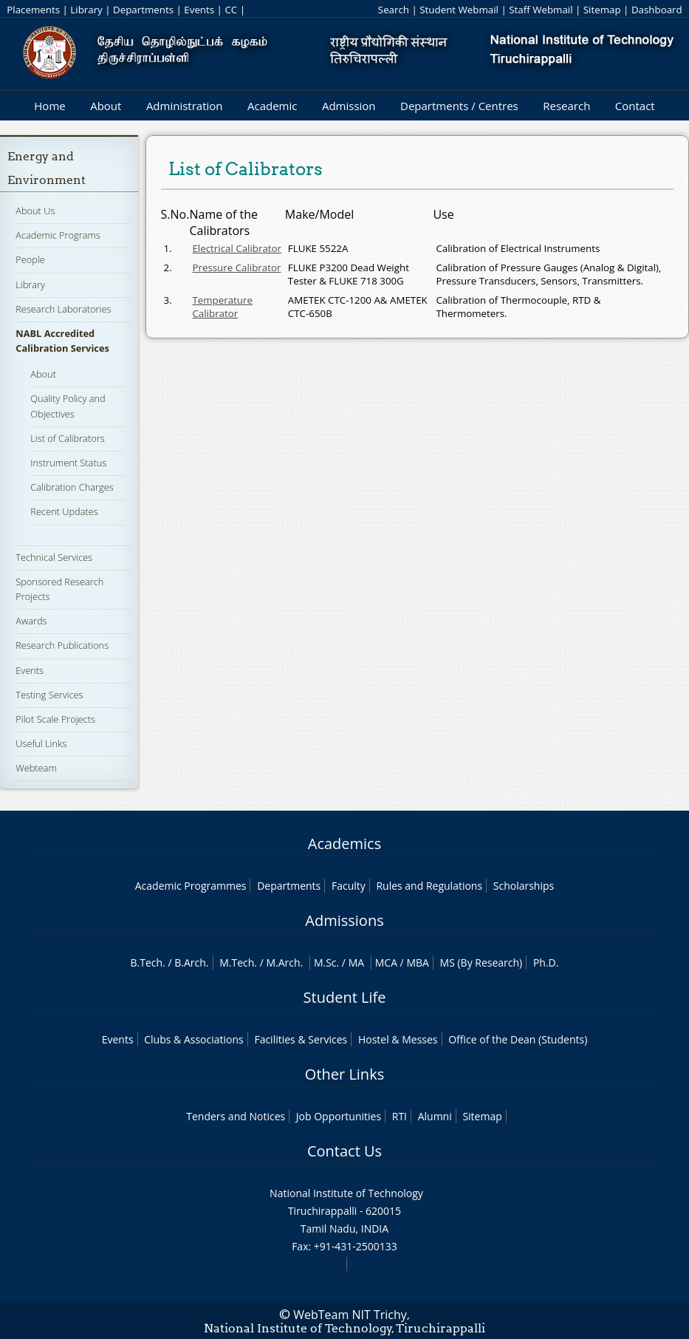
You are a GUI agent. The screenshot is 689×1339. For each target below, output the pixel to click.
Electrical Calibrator (236, 248)
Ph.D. (546, 962)
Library (86, 9)
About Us (35, 210)
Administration (184, 105)
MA (356, 962)
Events (199, 9)
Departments (143, 9)
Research (566, 105)
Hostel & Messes (398, 1039)
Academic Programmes (191, 886)
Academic (272, 105)
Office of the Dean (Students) (517, 1039)
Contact (635, 105)
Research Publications (62, 645)
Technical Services (54, 557)
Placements (33, 9)
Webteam (36, 767)
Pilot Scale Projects (55, 719)
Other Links (344, 1074)
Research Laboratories (63, 309)
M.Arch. (284, 962)
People (30, 259)
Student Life (345, 997)
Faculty (349, 886)
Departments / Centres (459, 105)
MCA (386, 962)
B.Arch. (191, 962)
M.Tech (236, 962)
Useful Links (41, 743)
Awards (31, 620)
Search (393, 9)
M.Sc (325, 962)
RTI (399, 1116)
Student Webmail (458, 9)
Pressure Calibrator (236, 267)
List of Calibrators (67, 438)
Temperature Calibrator (222, 306)
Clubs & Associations (194, 1039)
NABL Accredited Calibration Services (62, 341)
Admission (349, 105)
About (105, 105)
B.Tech (147, 962)
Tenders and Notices (235, 1116)
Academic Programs (58, 235)
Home (49, 105)
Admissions (344, 920)
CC (230, 9)
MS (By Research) (481, 962)
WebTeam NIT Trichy (350, 1314)
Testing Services (49, 694)
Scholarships (523, 886)
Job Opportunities (338, 1116)
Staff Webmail (540, 9)
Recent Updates (63, 511)
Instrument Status (68, 462)
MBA (417, 962)
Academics (344, 844)
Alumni (435, 1116)
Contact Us (344, 1151)
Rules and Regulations (429, 886)
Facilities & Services (300, 1039)
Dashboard (656, 9)
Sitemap (602, 9)
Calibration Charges (71, 487)
